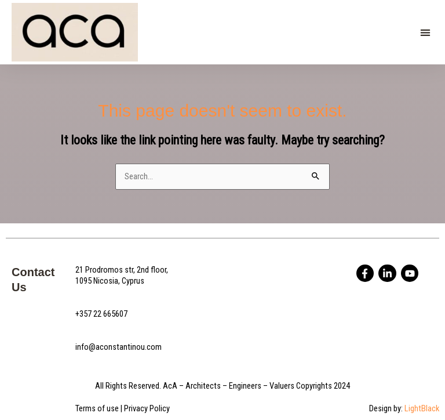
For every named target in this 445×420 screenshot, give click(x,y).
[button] (425, 32)
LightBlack (421, 408)
